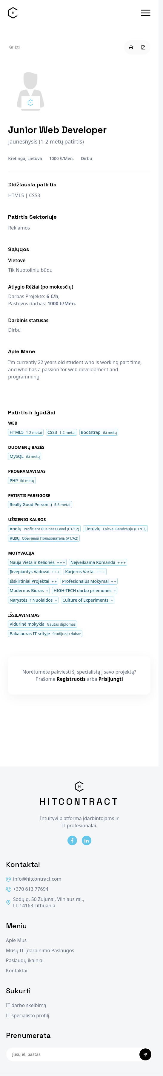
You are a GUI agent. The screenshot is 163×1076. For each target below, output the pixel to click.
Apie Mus (16, 940)
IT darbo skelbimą (26, 1005)
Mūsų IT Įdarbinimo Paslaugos (40, 950)
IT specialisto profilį (27, 1015)
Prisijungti (111, 679)
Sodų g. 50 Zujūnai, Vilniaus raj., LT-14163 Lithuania (45, 902)
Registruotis (71, 679)
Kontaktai (16, 971)
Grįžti (14, 47)
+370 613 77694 (27, 889)
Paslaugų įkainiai (25, 960)
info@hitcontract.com (33, 879)
